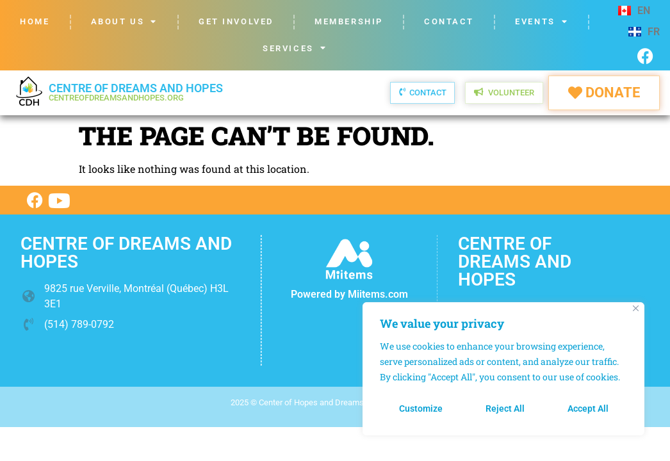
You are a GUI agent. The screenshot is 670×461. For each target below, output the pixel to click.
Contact (449, 21)
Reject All (505, 408)
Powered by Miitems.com (349, 294)
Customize (421, 408)
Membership (349, 21)
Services (295, 48)
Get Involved (236, 21)
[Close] (636, 308)
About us (124, 22)
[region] (503, 368)
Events (541, 22)
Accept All (588, 408)
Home (34, 21)
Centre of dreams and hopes (136, 91)
